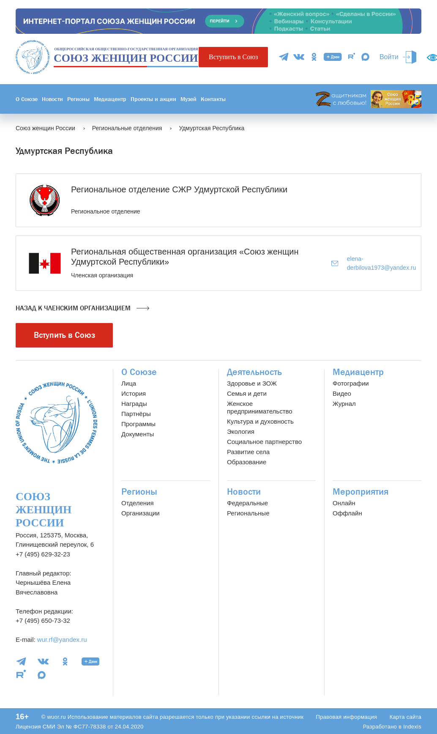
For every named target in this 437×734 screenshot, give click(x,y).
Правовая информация (346, 717)
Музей (188, 99)
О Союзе (27, 99)
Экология (240, 431)
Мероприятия (360, 491)
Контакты (213, 99)
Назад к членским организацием (82, 308)
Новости (52, 99)
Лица (128, 383)
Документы (137, 434)
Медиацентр (110, 99)
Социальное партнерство (264, 441)
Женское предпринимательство (259, 407)
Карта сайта (405, 717)
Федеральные (247, 503)
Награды (134, 403)
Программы (138, 423)
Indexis (412, 726)
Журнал (344, 403)
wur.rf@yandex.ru (62, 639)
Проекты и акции (153, 99)
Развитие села (248, 451)
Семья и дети (247, 393)
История (133, 393)
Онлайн (344, 503)
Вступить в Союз (233, 56)
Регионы (78, 99)
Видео (342, 393)
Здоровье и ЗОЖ (252, 383)
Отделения (137, 503)
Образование (246, 462)
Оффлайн (347, 513)
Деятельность (254, 372)
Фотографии (351, 383)
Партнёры (136, 413)
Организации (140, 513)
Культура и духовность (260, 421)
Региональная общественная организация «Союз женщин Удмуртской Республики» (185, 256)
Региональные (248, 513)
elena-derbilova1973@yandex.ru (373, 263)
